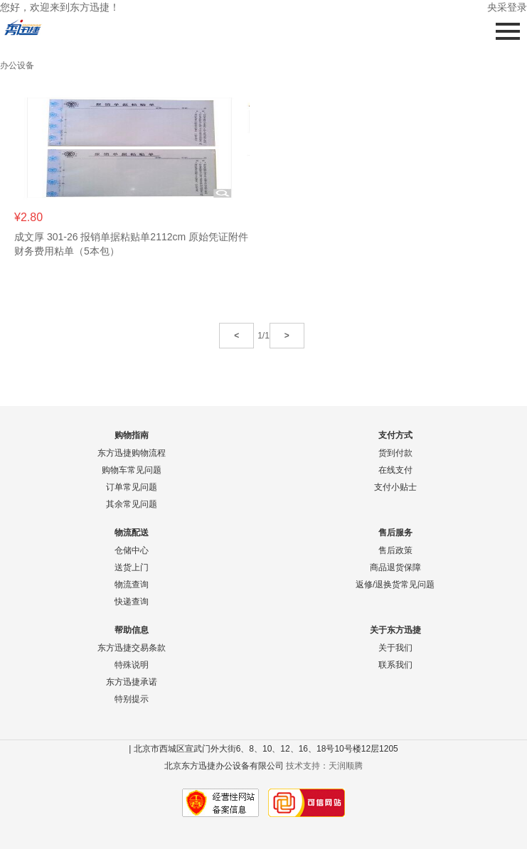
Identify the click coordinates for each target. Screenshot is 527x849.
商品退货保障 (395, 567)
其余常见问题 (131, 504)
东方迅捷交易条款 (131, 648)
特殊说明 (132, 665)
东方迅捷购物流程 (131, 453)
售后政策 (395, 550)
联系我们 (395, 665)
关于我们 (395, 648)
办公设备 (17, 65)
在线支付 (395, 470)
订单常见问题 (131, 487)
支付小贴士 (395, 487)
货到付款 (395, 453)
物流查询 (132, 584)
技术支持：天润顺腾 (324, 766)
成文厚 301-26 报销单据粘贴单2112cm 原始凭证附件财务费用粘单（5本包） (131, 244)
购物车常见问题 (131, 470)
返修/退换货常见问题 (395, 584)
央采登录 (507, 7)
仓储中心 (132, 550)
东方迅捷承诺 (131, 682)
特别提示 (132, 699)
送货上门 (132, 567)
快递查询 (132, 602)
